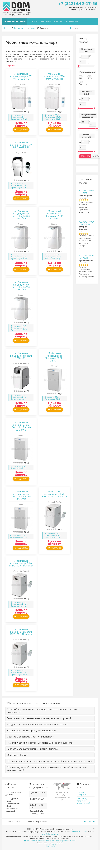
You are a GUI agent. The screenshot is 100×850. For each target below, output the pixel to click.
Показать (85, 156)
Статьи (58, 21)
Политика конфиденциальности (63, 841)
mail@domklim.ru (50, 834)
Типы (32, 28)
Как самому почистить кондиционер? (83, 800)
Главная (7, 28)
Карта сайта (41, 821)
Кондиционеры (15, 21)
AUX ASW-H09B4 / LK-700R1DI (86, 223)
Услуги (33, 21)
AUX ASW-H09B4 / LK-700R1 (86, 192)
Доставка (20, 821)
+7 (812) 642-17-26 (78, 3)
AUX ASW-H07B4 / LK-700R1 (86, 256)
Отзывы (46, 21)
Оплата (30, 821)
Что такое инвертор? (81, 793)
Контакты (72, 21)
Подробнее (21, 130)
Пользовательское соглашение (36, 841)
